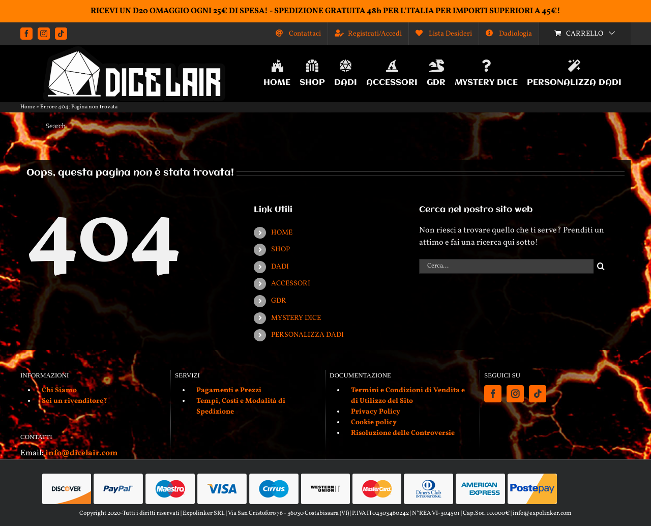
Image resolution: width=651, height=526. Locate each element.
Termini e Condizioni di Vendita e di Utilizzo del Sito (408, 396)
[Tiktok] (537, 393)
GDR (278, 301)
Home (27, 107)
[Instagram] (515, 393)
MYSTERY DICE (296, 318)
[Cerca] (601, 266)
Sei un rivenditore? (74, 401)
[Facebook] (492, 393)
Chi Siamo (59, 390)
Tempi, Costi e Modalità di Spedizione (240, 406)
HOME (281, 233)
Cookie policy (374, 422)
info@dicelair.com (81, 453)
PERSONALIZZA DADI (307, 335)
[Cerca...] (506, 266)
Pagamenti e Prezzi (228, 390)
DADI (280, 267)
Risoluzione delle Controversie (403, 433)
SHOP (280, 249)
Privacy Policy (375, 412)
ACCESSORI (290, 283)
